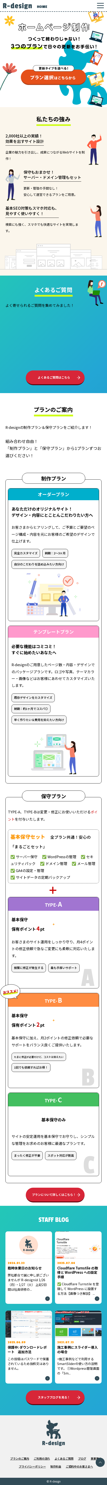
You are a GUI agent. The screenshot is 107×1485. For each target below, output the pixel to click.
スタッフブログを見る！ (54, 1397)
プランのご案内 (19, 1458)
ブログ (82, 1458)
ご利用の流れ (42, 1458)
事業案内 (96, 1458)
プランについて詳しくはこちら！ (54, 1194)
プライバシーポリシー (32, 1466)
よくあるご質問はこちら (54, 377)
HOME (42, 7)
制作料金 (55, 1466)
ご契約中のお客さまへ (79, 1466)
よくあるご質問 (64, 1458)
